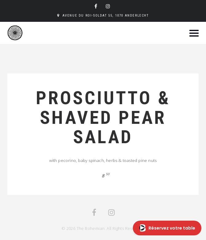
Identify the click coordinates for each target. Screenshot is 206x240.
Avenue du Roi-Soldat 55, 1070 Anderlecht (105, 16)
